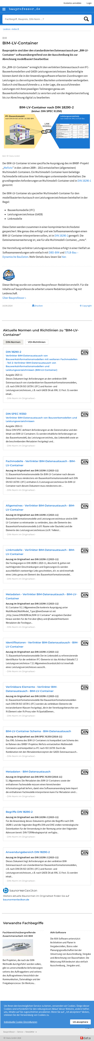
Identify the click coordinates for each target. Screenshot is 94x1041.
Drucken (37, 305)
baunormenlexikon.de (16, 899)
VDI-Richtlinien (37, 342)
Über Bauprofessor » (14, 298)
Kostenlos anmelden (72, 3)
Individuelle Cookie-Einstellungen (20, 1021)
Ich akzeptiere (80, 1021)
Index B (15, 29)
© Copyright (86, 305)
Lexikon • (7, 29)
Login (89, 3)
